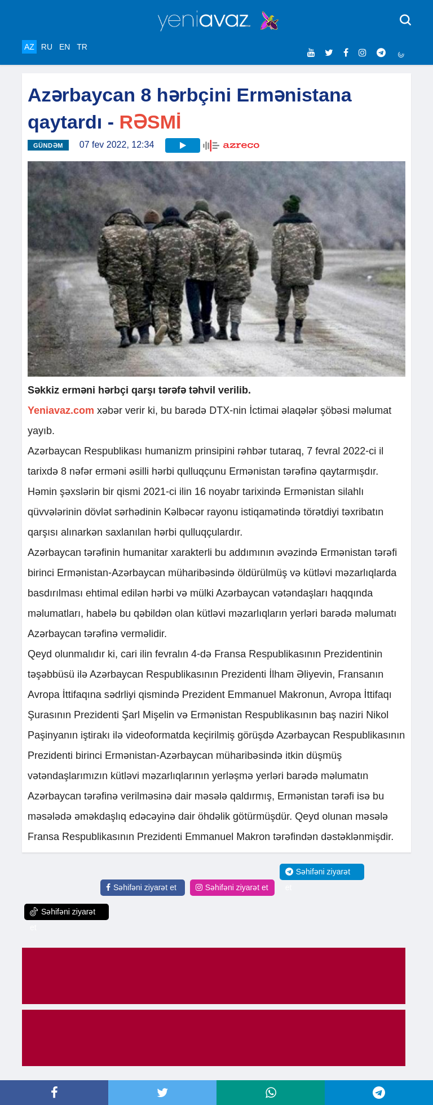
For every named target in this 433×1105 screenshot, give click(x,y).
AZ (29, 46)
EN (64, 46)
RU (46, 46)
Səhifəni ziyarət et (141, 887)
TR (82, 46)
